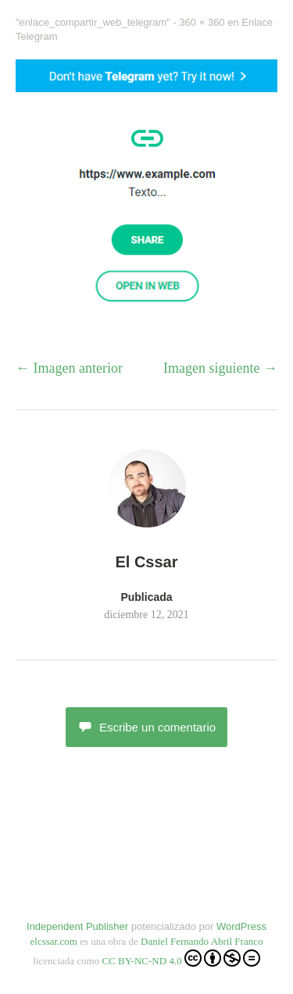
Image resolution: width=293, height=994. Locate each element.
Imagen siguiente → (220, 368)
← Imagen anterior (69, 368)
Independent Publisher (77, 926)
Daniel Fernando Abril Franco (202, 941)
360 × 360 (201, 22)
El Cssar (146, 561)
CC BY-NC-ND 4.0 (180, 958)
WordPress (241, 926)
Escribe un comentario (146, 727)
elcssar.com (53, 941)
